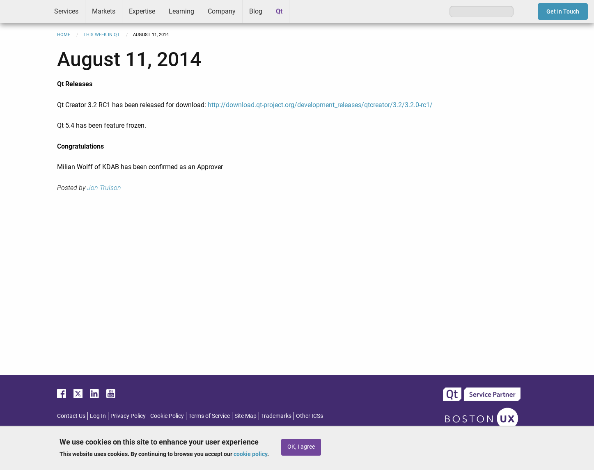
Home (63, 34)
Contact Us (71, 416)
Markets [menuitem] (103, 11)
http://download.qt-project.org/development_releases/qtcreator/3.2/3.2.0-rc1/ (320, 105)
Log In (98, 416)
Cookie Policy (167, 416)
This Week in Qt (101, 34)
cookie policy (250, 454)
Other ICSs (309, 416)
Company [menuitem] (222, 11)
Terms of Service (209, 416)
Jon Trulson (104, 188)
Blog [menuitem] (255, 11)
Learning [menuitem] (181, 11)
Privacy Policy (128, 416)
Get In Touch (562, 11)
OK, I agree (301, 446)
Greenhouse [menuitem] (301, 11)
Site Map (245, 416)
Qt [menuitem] (279, 11)
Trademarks (276, 416)
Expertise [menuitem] (142, 11)
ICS (23, 11)
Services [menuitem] (66, 11)
